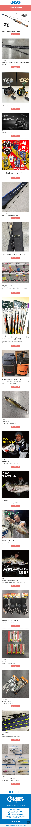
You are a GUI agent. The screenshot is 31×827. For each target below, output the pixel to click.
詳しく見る (14, 34)
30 (22, 791)
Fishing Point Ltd (13, 825)
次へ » (26, 791)
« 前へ (5, 791)
